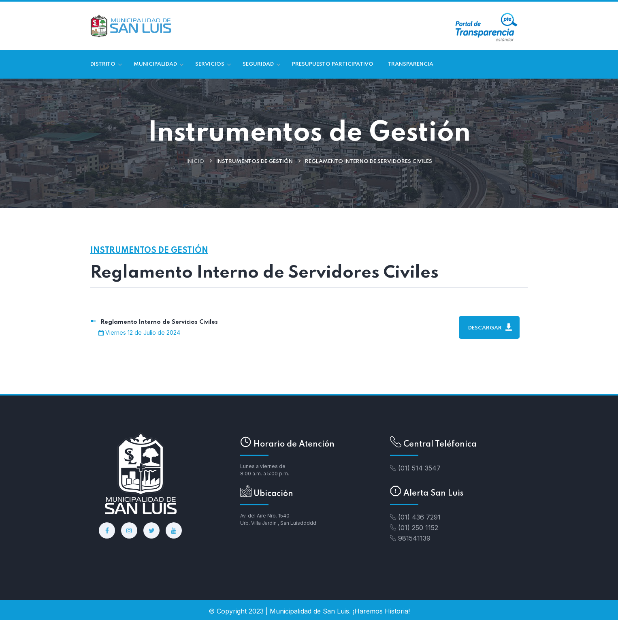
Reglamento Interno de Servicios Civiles (159, 322)
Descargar (490, 327)
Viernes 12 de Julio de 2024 (139, 332)
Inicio (195, 161)
